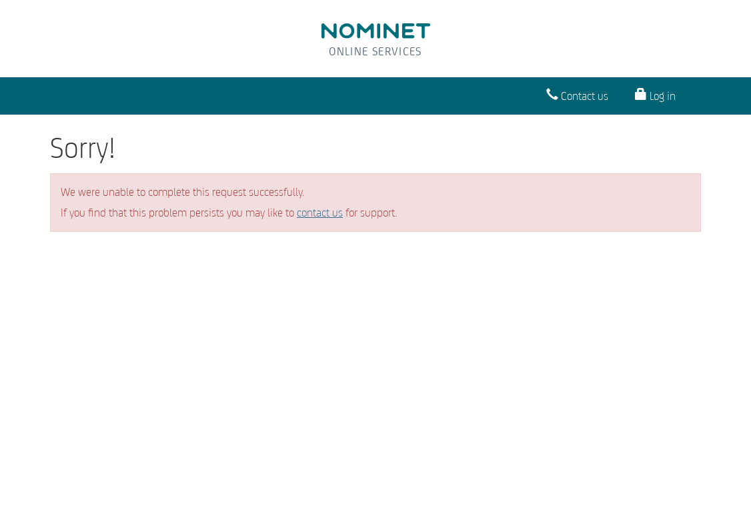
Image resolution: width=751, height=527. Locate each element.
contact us (320, 212)
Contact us (577, 95)
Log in (655, 95)
